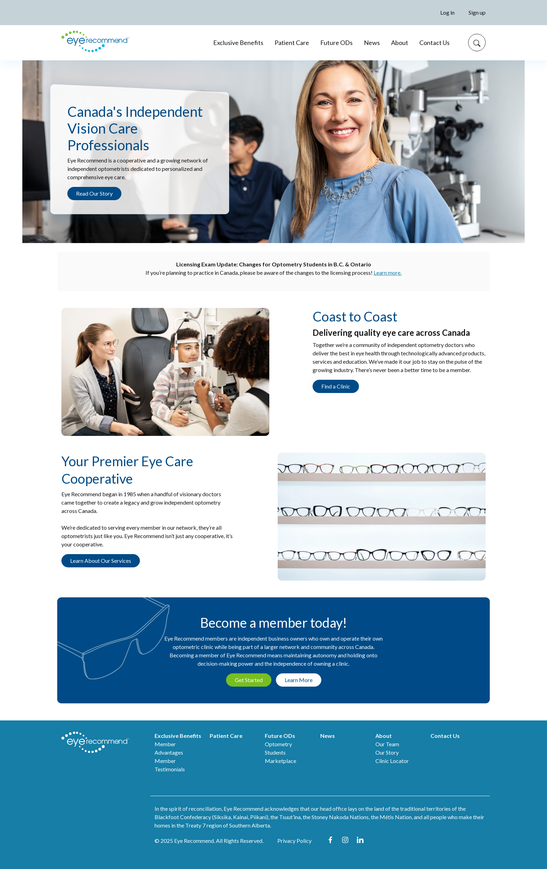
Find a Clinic (335, 386)
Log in (447, 12)
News (372, 42)
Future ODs (336, 42)
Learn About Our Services (100, 560)
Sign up (477, 12)
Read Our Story (94, 193)
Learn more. (388, 272)
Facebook (330, 840)
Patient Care (292, 42)
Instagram (345, 840)
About (399, 42)
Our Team (387, 744)
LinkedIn (360, 840)
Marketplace (280, 760)
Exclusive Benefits (238, 42)
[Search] (477, 42)
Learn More (299, 680)
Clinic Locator (392, 760)
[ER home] (95, 742)
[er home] (95, 43)
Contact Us (434, 42)
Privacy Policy (294, 840)
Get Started (249, 680)
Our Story (387, 752)
